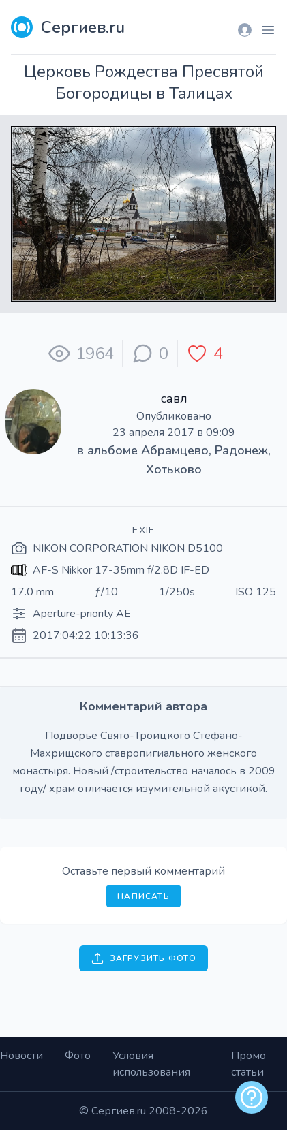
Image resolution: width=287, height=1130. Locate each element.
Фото (78, 1055)
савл (174, 398)
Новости (21, 1055)
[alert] (251, 1097)
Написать (143, 896)
